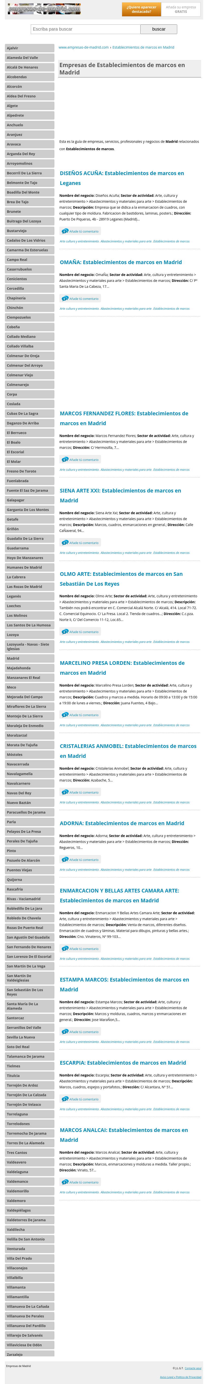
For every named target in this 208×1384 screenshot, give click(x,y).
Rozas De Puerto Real (25, 927)
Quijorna (14, 879)
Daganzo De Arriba (23, 423)
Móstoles (14, 754)
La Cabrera (16, 577)
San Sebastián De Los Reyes (25, 992)
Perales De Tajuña (22, 841)
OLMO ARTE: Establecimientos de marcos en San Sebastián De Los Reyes (121, 578)
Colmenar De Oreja (23, 355)
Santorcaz (15, 1018)
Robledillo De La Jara (24, 908)
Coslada (13, 403)
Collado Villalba (20, 346)
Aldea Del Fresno (21, 96)
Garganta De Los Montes (28, 509)
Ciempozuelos (19, 317)
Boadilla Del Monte (23, 192)
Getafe (12, 519)
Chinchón (15, 307)
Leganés (14, 596)
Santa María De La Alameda (22, 1006)
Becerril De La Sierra (24, 173)
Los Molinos (17, 615)
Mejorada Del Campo (25, 696)
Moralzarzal (17, 735)
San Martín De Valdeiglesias (19, 978)
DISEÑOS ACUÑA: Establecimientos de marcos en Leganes (122, 178)
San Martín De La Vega (26, 966)
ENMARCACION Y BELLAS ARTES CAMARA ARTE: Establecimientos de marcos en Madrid (119, 895)
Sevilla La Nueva (21, 1037)
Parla (11, 821)
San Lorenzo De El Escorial (29, 956)
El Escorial (15, 452)
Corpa (12, 394)
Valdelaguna (17, 1171)
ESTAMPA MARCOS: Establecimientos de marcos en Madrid (124, 984)
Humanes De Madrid (24, 567)
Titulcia (13, 1075)
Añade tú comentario (80, 231)
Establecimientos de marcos (171, 241)
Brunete (14, 211)
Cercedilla (15, 288)
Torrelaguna (17, 1114)
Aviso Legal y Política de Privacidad (180, 1377)
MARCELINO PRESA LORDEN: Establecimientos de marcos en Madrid (122, 667)
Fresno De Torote (21, 471)
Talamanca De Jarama (25, 1056)
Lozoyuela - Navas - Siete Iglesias (28, 646)
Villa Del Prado (19, 1258)
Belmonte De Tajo (22, 182)
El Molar (14, 461)
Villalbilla (15, 1277)
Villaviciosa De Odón (24, 1345)
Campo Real (17, 259)
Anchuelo (15, 125)
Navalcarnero (18, 783)
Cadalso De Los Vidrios (26, 240)
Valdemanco (17, 1181)
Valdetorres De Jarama (26, 1220)
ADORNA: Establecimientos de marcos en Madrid (122, 823)
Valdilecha (16, 1229)
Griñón (13, 529)
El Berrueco (16, 432)
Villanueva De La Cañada (28, 1306)
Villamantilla (18, 1296)
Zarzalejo (15, 1354)
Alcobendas (17, 76)
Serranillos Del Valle (24, 1027)
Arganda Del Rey (21, 153)
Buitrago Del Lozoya (24, 221)
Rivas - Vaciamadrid (24, 898)
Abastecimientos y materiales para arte (126, 241)
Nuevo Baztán (19, 802)
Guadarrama (18, 548)
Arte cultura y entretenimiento (79, 241)
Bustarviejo (17, 230)
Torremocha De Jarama (27, 1133)
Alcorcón (14, 86)
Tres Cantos (17, 1152)
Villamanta (16, 1287)
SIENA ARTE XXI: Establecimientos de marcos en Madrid (120, 495)
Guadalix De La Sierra (25, 538)
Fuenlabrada (18, 480)
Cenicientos (17, 278)
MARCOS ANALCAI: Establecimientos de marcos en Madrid (124, 1135)
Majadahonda (19, 668)
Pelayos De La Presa (24, 831)
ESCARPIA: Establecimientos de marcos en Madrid (123, 1062)
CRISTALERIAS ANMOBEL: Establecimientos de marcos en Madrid (128, 751)
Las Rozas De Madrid (24, 586)
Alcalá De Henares (22, 67)
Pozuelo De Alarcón (23, 860)
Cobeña (13, 327)
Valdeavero (16, 1162)
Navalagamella (19, 773)
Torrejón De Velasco (24, 1104)
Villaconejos (17, 1268)
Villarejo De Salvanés (25, 1335)
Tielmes (13, 1066)
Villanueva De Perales (25, 1316)
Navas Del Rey (19, 793)
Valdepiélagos (19, 1210)
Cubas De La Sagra (22, 413)
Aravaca (14, 144)
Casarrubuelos (19, 269)
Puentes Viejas (19, 870)
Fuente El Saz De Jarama (27, 490)
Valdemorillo (18, 1191)
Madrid (13, 658)
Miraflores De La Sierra (26, 706)
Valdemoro (16, 1200)
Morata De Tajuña (22, 745)
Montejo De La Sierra (25, 716)
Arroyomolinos (19, 163)
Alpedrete (15, 115)
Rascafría (15, 889)
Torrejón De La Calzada (26, 1095)
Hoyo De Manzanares (25, 557)
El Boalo (13, 442)
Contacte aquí (193, 1368)
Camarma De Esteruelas (27, 250)
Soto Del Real (18, 1046)
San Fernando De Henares (29, 947)
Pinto (11, 850)
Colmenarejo (18, 384)
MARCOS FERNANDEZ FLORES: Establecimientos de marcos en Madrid (124, 418)
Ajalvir (12, 48)
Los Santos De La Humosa (29, 625)
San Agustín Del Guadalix (28, 937)
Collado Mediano (21, 336)
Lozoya (13, 634)
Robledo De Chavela (24, 918)
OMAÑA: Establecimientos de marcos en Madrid (121, 262)
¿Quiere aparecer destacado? (141, 9)
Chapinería (16, 298)
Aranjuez (14, 134)
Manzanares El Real (23, 677)
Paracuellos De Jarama (26, 812)
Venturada (16, 1248)
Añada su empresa (181, 9)
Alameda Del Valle (22, 57)
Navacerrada (18, 764)
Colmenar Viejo (20, 375)
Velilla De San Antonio (26, 1239)
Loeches (14, 605)
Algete (12, 105)
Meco (11, 687)
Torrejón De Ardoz (22, 1085)
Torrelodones (18, 1123)
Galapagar (15, 500)
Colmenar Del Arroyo (25, 365)
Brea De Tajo (18, 202)
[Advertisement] (129, 107)
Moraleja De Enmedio (25, 725)
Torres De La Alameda (25, 1143)
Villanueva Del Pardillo (26, 1325)
